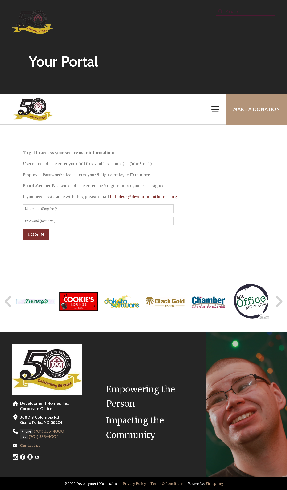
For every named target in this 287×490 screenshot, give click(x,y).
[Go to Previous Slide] (8, 302)
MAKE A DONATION (256, 109)
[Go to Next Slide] (279, 302)
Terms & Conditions (166, 484)
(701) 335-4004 (44, 436)
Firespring (214, 484)
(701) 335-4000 (49, 431)
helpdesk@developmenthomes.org (143, 196)
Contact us (30, 445)
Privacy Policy (134, 484)
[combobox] (245, 11)
